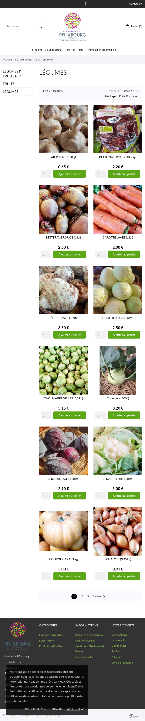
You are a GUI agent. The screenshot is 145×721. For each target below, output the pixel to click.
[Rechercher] (24, 26)
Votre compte (123, 625)
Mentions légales (85, 640)
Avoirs (115, 651)
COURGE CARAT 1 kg (63, 559)
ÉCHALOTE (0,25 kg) (117, 559)
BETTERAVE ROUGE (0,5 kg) (118, 157)
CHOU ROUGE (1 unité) (63, 478)
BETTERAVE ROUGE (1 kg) (63, 237)
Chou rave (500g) (118, 398)
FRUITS (9, 84)
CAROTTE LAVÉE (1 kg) (118, 237)
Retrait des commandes (89, 634)
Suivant (99, 596)
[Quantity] (46, 174)
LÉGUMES (10, 91)
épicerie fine (74, 50)
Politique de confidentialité (43, 709)
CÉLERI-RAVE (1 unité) (64, 318)
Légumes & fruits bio (46, 50)
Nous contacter (84, 656)
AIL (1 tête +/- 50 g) (63, 157)
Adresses (117, 656)
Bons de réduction (122, 662)
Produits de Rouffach (104, 50)
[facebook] (86, 3)
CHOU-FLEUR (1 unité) (118, 478)
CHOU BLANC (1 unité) (117, 318)
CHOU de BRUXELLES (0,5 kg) (63, 398)
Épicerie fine (46, 640)
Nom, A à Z (127, 91)
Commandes (119, 645)
